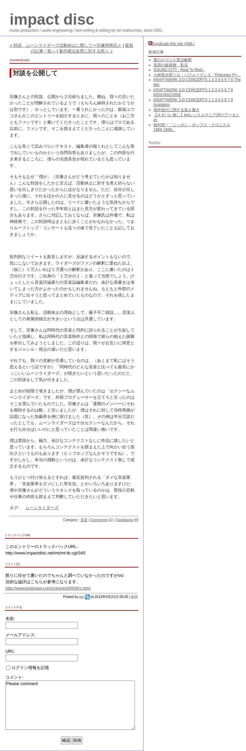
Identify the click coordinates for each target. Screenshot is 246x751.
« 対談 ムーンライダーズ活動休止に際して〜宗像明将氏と (66, 45)
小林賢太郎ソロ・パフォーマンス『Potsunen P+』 (197, 75)
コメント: (14, 677)
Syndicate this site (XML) (171, 44)
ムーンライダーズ (42, 507)
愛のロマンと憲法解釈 (172, 60)
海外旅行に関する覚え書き (176, 110)
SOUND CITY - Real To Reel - (179, 70)
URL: (10, 651)
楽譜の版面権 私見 (170, 65)
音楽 (83, 520)
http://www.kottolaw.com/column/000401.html (48, 588)
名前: (10, 618)
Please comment (70, 705)
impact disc (52, 19)
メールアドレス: (20, 635)
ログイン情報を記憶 (27, 667)
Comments (99, 520)
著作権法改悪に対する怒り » (85, 51)
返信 (134, 596)
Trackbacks (124, 520)
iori (81, 596)
